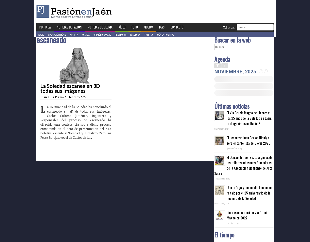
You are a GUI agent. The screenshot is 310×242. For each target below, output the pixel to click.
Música (148, 27)
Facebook (135, 34)
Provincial (120, 34)
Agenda (86, 34)
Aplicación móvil (57, 34)
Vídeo (122, 27)
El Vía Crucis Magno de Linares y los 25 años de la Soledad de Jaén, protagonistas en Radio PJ (249, 118)
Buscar (229, 27)
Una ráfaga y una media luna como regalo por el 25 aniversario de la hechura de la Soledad (249, 193)
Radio (41, 34)
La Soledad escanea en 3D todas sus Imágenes (70, 88)
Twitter (148, 34)
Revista (74, 34)
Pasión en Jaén (75, 11)
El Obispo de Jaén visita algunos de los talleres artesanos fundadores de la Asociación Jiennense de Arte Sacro (243, 165)
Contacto (176, 27)
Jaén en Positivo (165, 34)
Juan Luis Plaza (51, 97)
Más (161, 27)
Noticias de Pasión (69, 27)
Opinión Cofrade (102, 34)
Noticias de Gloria (100, 27)
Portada (45, 27)
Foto (134, 27)
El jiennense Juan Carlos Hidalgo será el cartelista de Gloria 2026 (248, 140)
